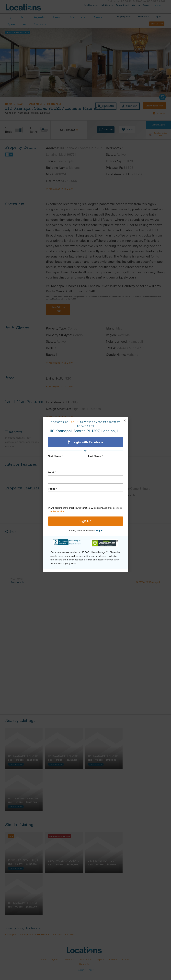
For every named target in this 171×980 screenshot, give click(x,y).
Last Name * (95, 456)
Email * (52, 472)
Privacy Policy (57, 511)
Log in (74, 422)
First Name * (55, 456)
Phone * (52, 488)
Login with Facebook (85, 442)
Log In (99, 530)
